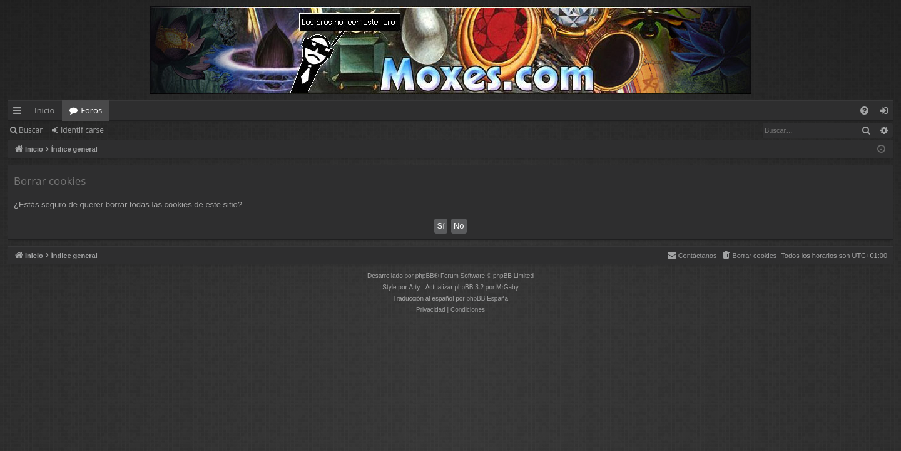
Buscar (31, 130)
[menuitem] (864, 110)
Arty (414, 287)
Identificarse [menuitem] (886, 113)
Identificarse (82, 130)
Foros (91, 110)
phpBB (424, 275)
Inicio (44, 110)
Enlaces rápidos (20, 113)
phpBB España (487, 298)
